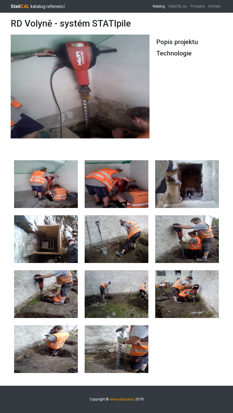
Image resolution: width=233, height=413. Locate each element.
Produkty (197, 6)
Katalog (160, 6)
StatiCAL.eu (177, 6)
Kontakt (214, 6)
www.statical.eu (122, 399)
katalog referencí (38, 6)
